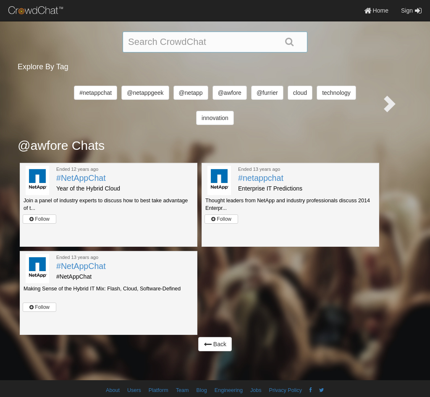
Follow (39, 219)
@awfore (229, 92)
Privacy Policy (285, 390)
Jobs (256, 390)
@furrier (267, 92)
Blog (202, 390)
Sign (411, 10)
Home (376, 10)
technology (336, 92)
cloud (300, 92)
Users (134, 390)
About (113, 390)
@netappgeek (145, 92)
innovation (215, 118)
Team (182, 390)
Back (215, 344)
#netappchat (95, 92)
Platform (158, 390)
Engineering (229, 390)
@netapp (191, 92)
